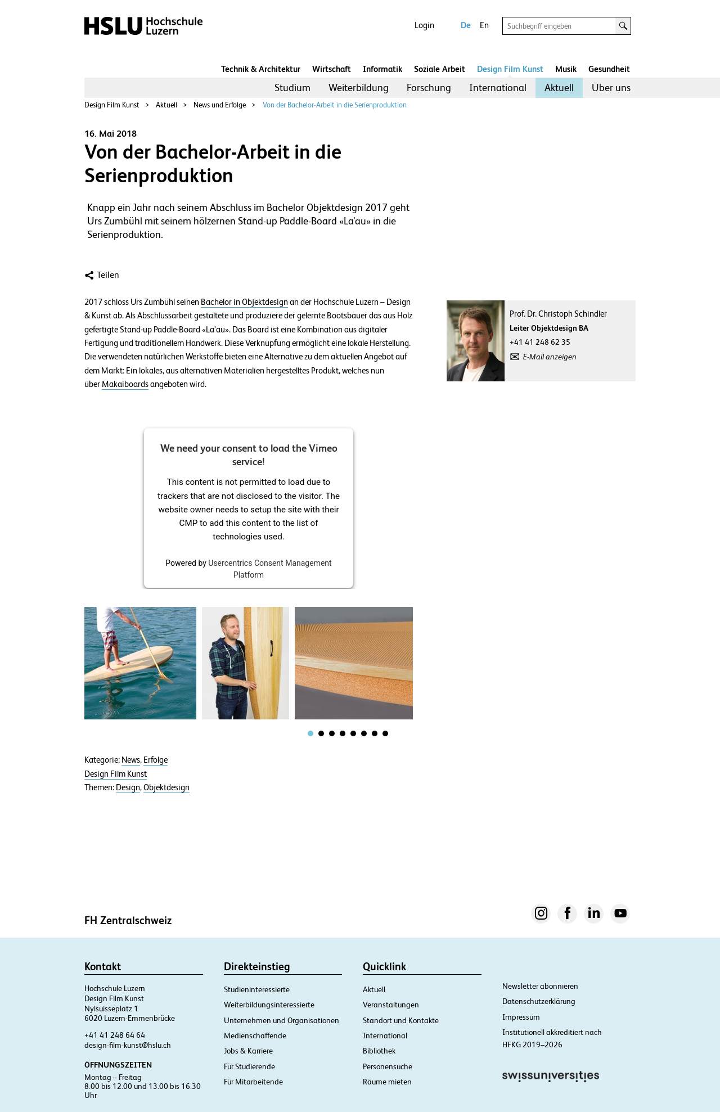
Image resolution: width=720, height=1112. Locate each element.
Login (424, 25)
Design (128, 787)
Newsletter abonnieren (540, 986)
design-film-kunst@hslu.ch (127, 1045)
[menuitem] (293, 88)
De (466, 25)
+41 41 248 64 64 (114, 1034)
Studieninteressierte (257, 989)
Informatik (382, 69)
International (497, 87)
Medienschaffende (255, 1035)
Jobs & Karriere (248, 1050)
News (131, 759)
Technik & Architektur (260, 69)
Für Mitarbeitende (253, 1081)
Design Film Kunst (510, 69)
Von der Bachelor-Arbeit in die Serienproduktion (335, 105)
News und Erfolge (220, 105)
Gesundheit (609, 69)
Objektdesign (166, 787)
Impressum (521, 1016)
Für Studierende (249, 1066)
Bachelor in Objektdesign (244, 302)
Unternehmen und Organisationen (281, 1020)
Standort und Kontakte (401, 1020)
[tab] (310, 733)
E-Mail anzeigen (550, 356)
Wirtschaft (331, 69)
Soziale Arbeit (439, 69)
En (484, 25)
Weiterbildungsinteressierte (269, 1004)
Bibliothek (379, 1050)
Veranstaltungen (391, 1004)
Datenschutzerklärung (538, 1001)
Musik (566, 69)
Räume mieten (387, 1081)
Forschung (429, 87)
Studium (292, 87)
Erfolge (155, 759)
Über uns (611, 87)
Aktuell (559, 87)
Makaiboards (125, 384)
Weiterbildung (358, 87)
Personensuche (387, 1066)
